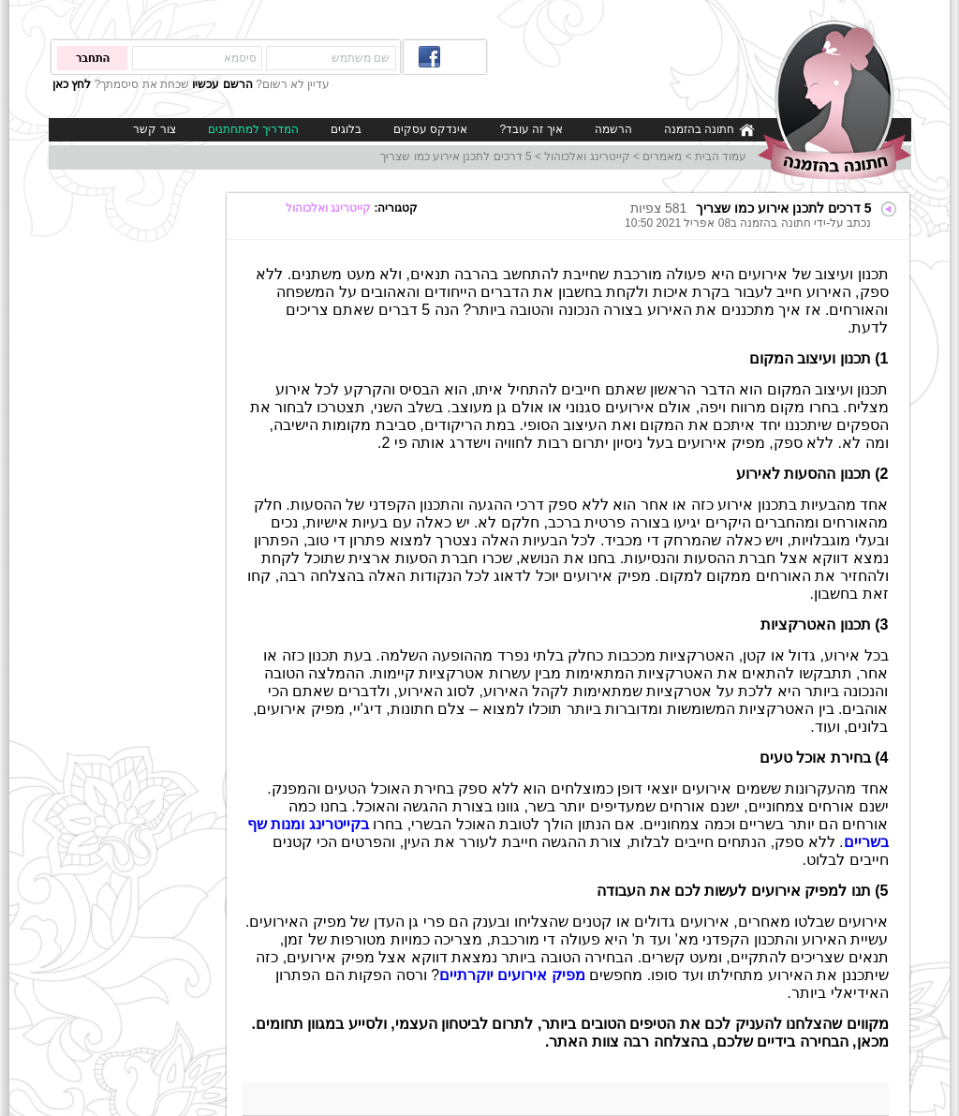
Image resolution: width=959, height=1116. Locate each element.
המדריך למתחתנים (253, 129)
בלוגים (346, 129)
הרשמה (613, 129)
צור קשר (154, 129)
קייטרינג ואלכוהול (586, 156)
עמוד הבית (720, 156)
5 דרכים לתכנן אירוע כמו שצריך (455, 156)
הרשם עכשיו (222, 84)
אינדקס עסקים (430, 129)
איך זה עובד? (530, 129)
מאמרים (662, 156)
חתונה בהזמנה (709, 130)
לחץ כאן (71, 84)
